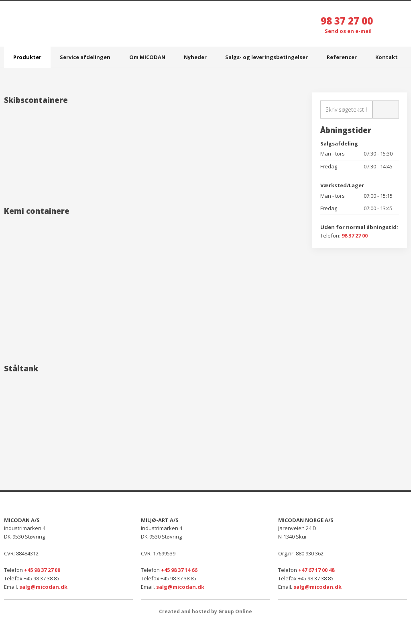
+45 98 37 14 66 (179, 569)
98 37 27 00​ (355, 235)
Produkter (27, 57)
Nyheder (195, 57)
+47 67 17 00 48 (316, 569)
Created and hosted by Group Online (205, 611)
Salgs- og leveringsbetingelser (266, 57)
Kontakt (386, 57)
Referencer (342, 57)
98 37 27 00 (347, 20)
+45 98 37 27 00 (42, 569)
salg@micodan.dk (43, 586)
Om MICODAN (147, 57)
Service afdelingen (85, 57)
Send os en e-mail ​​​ (349, 31)
